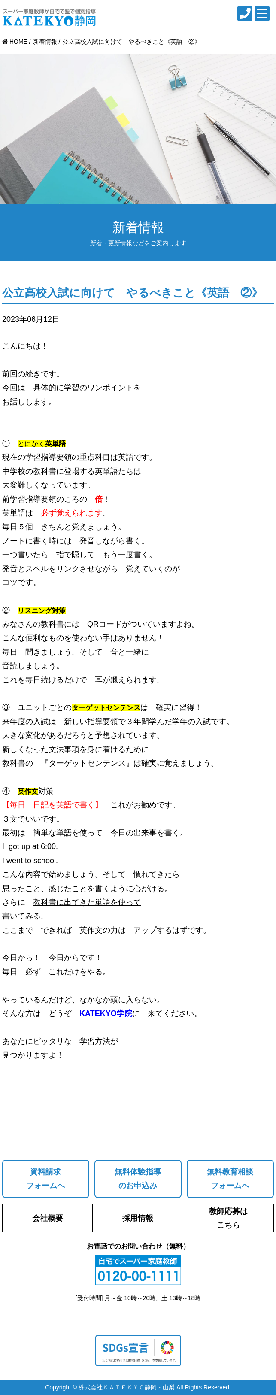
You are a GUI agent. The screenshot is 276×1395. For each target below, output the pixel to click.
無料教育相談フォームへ (230, 1179)
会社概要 (47, 1218)
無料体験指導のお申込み (138, 1179)
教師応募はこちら (228, 1218)
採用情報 (137, 1218)
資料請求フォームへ (45, 1179)
